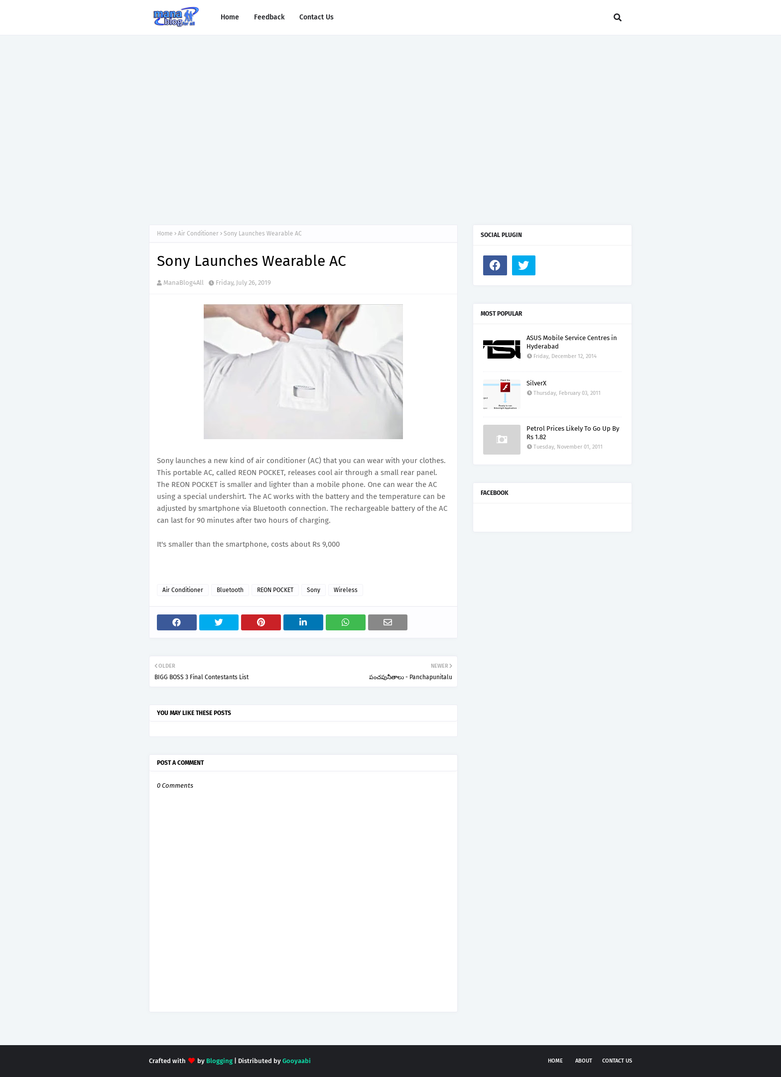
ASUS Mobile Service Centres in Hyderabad (571, 342)
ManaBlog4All (183, 282)
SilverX (536, 383)
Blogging (219, 1061)
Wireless (346, 590)
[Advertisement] (390, 120)
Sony (313, 590)
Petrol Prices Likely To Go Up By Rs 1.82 (572, 433)
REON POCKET (275, 590)
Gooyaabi (296, 1061)
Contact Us (617, 1061)
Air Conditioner (198, 233)
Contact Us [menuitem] (316, 17)
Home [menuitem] (230, 17)
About (583, 1061)
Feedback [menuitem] (269, 17)
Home (165, 233)
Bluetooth (230, 590)
